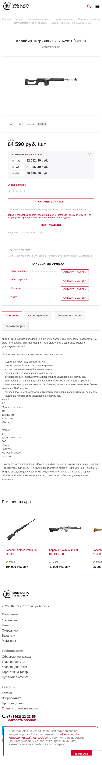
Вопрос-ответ (11, 698)
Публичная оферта (15, 677)
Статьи (7, 693)
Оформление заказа (16, 656)
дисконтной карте (33, 154)
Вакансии (8, 635)
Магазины (9, 640)
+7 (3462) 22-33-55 (21, 716)
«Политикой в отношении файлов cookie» (44, 736)
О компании (10, 620)
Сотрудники (10, 630)
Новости (8, 625)
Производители (13, 703)
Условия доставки (14, 666)
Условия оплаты (13, 661)
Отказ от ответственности (20, 708)
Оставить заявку (74, 272)
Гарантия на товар (15, 672)
